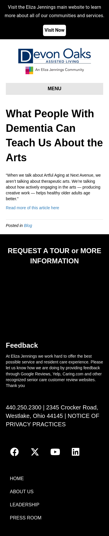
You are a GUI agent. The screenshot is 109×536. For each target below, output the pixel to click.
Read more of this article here (32, 207)
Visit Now (54, 30)
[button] (14, 452)
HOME (17, 478)
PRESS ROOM (25, 517)
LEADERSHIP (24, 504)
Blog (28, 225)
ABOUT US (22, 491)
